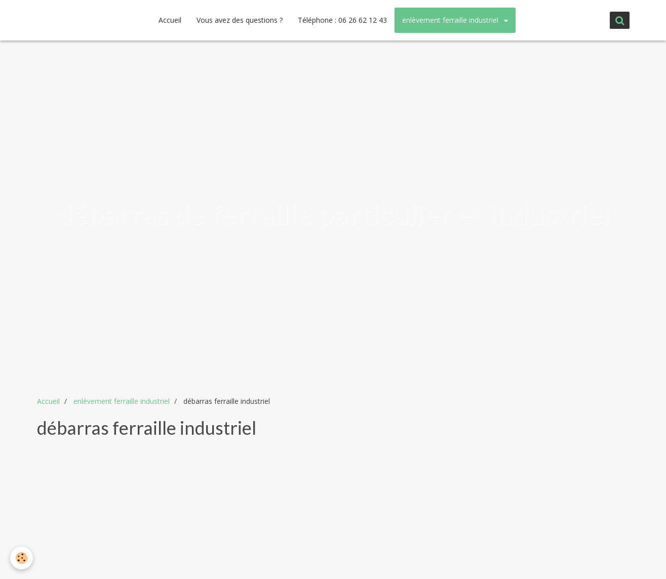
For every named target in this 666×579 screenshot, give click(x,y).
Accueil (170, 20)
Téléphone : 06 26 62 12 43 (342, 20)
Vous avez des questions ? (240, 20)
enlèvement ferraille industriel (451, 20)
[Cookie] (21, 558)
